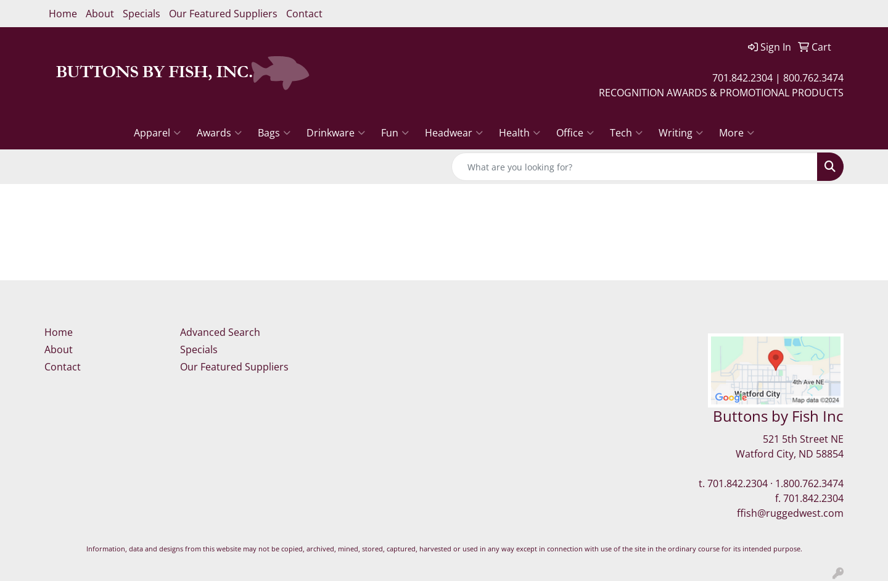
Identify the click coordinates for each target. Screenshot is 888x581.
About (100, 13)
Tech (626, 132)
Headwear (454, 132)
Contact (304, 13)
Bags (274, 132)
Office (575, 132)
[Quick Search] (634, 167)
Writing (681, 132)
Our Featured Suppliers (223, 13)
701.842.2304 (737, 483)
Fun (395, 132)
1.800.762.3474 (809, 483)
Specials (141, 13)
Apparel (157, 132)
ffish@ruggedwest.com (790, 513)
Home (63, 13)
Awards (219, 132)
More (736, 132)
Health (519, 132)
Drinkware (335, 132)
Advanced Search (220, 332)
